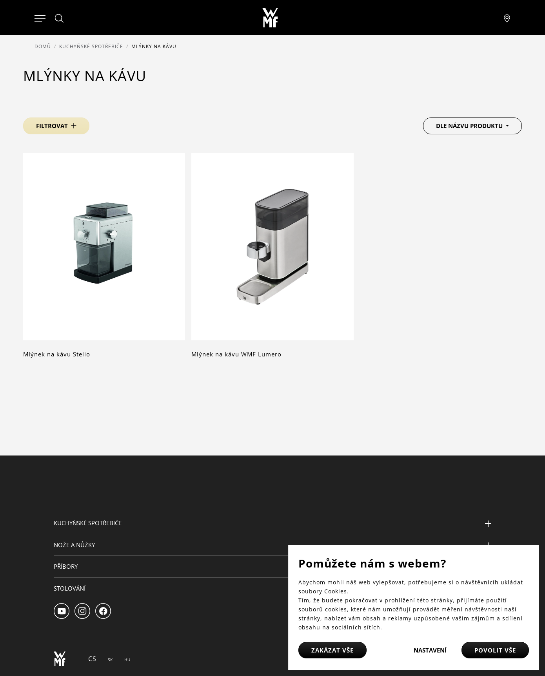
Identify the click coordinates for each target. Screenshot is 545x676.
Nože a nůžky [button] (74, 545)
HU (127, 659)
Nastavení (430, 650)
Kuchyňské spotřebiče (91, 46)
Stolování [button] (69, 588)
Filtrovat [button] (52, 126)
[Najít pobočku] (507, 18)
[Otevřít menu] (40, 17)
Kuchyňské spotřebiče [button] (88, 523)
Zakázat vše (332, 650)
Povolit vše (495, 650)
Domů (43, 46)
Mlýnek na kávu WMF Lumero (236, 354)
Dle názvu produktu (470, 126)
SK (110, 659)
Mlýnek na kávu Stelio (56, 354)
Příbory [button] (66, 566)
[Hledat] (59, 18)
